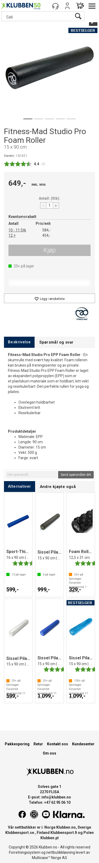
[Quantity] (49, 205)
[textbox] (31, 474)
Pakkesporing (17, 744)
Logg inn (67, 6)
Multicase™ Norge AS (49, 858)
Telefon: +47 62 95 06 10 (49, 802)
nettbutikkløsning (60, 852)
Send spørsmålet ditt (76, 475)
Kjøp (50, 250)
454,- (46, 235)
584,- (46, 230)
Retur (38, 744)
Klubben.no (66, 827)
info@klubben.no (56, 797)
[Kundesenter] (55, 6)
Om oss (49, 753)
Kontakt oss (57, 744)
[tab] (19, 342)
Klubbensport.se (19, 832)
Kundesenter (83, 744)
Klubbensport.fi (63, 832)
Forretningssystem (24, 852)
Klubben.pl (49, 838)
